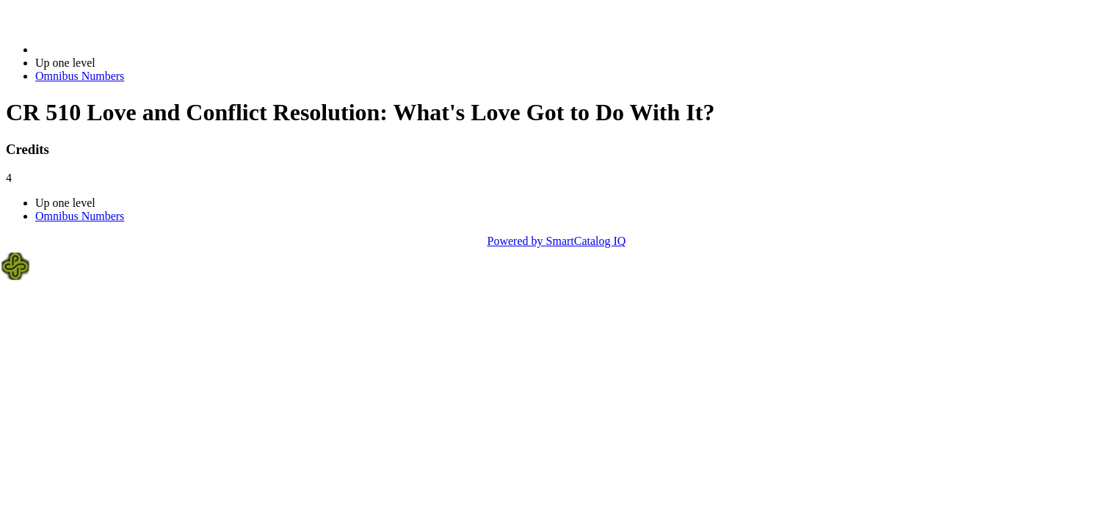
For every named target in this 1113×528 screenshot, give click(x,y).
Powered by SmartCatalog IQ (556, 241)
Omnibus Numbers (79, 76)
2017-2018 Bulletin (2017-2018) (112, 49)
